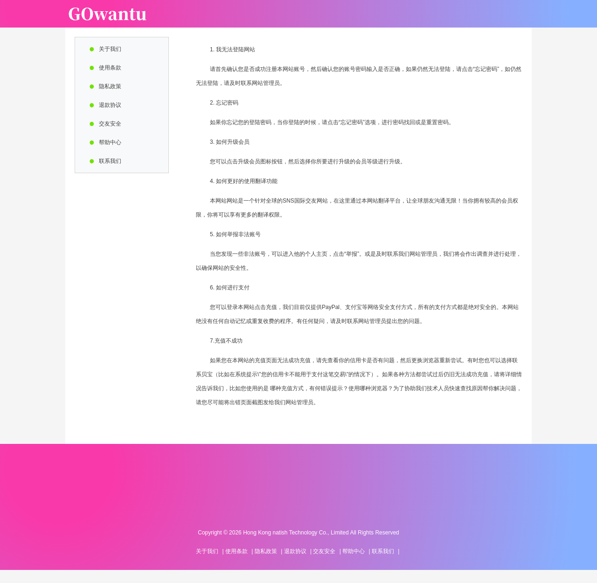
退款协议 (110, 105)
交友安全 (110, 123)
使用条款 (110, 67)
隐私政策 (110, 86)
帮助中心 (110, 142)
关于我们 (110, 49)
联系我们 (110, 161)
